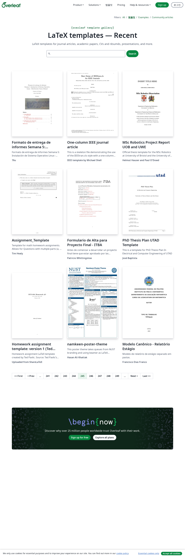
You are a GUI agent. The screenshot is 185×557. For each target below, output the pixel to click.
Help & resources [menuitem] (139, 4)
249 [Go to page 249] (117, 376)
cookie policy (122, 553)
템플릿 (131, 17)
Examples (143, 17)
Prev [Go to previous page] (30, 376)
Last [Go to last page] (147, 376)
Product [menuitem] (77, 4)
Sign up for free (79, 437)
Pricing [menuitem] (121, 4)
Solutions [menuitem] (94, 4)
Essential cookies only (148, 553)
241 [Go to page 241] (48, 376)
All (123, 17)
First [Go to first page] (18, 376)
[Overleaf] (11, 5)
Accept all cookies (171, 553)
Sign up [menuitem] (162, 4)
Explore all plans (104, 437)
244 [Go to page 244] (74, 376)
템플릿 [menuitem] (109, 4)
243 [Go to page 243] (65, 376)
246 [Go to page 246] (91, 376)
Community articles (162, 17)
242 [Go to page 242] (56, 376)
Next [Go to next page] (134, 376)
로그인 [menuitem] (177, 4)
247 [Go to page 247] (100, 376)
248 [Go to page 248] (108, 376)
